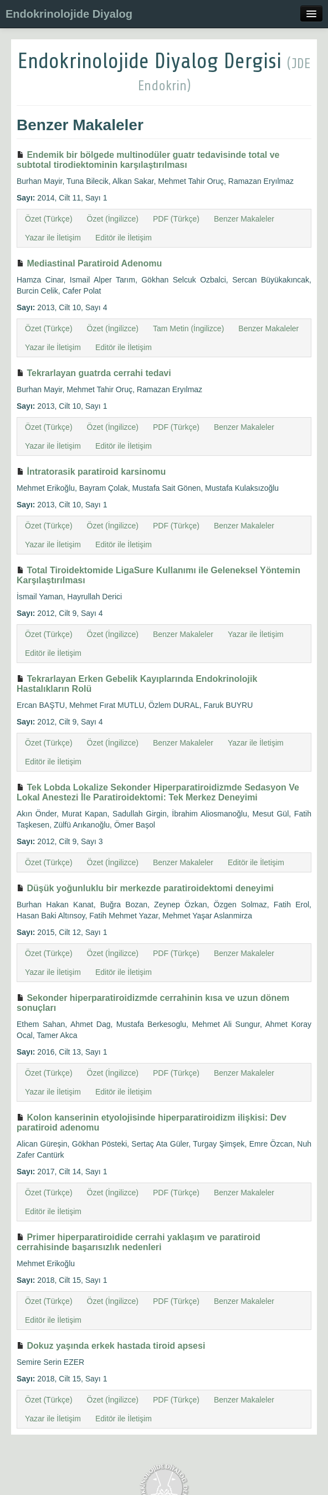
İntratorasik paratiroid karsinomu (91, 471)
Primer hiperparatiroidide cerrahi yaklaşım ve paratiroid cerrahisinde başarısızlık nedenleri (138, 1242)
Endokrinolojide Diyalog (69, 14)
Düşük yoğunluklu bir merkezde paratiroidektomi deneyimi (145, 888)
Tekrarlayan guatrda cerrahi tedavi (94, 373)
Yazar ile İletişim (53, 237)
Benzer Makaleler (244, 218)
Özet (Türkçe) (49, 218)
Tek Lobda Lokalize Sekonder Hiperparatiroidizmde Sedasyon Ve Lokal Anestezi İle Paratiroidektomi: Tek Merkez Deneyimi (158, 792)
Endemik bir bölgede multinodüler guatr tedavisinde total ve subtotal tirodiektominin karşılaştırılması (148, 159)
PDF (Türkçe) (176, 218)
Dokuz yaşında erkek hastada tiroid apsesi (111, 1345)
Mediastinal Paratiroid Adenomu (89, 263)
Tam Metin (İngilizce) (188, 328)
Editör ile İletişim (123, 237)
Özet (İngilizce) (113, 218)
